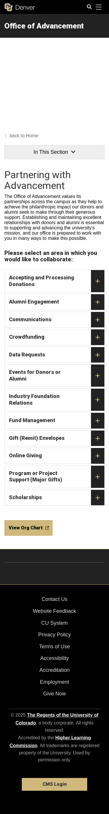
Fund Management (56, 421)
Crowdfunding (56, 337)
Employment (54, 682)
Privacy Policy (54, 635)
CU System (54, 623)
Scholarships (56, 498)
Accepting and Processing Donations (56, 281)
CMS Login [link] (54, 784)
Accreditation (54, 670)
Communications (56, 320)
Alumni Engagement (56, 302)
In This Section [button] (54, 152)
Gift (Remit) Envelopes (56, 438)
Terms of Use (54, 646)
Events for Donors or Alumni (56, 376)
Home (32, 135)
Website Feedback (54, 611)
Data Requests (56, 355)
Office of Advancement (44, 26)
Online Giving (56, 456)
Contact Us (54, 599)
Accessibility (54, 658)
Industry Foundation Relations (56, 400)
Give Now (54, 694)
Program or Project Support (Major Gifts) (56, 477)
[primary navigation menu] (99, 7)
